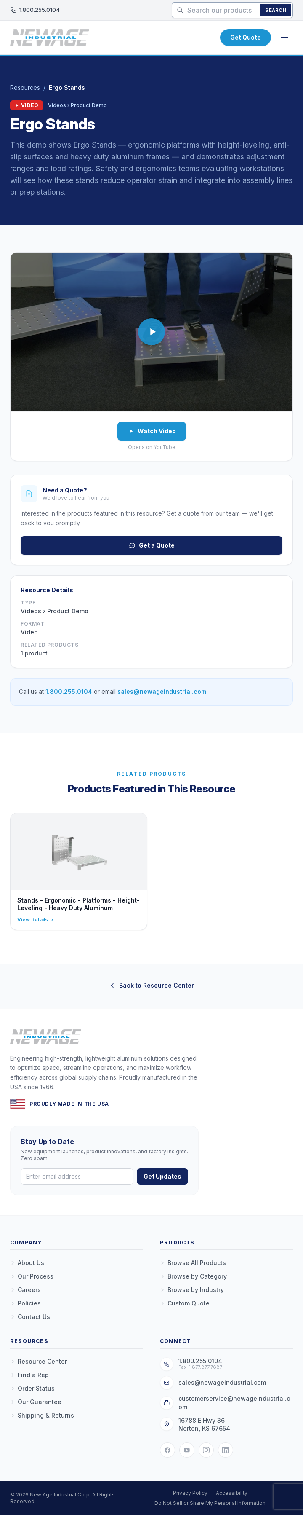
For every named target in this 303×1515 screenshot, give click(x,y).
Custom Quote (185, 1303)
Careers (25, 1289)
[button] (151, 331)
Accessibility (231, 1493)
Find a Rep (29, 1374)
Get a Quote (152, 545)
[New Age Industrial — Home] (49, 37)
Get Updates (162, 1176)
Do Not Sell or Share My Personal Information (210, 1503)
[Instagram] (206, 1450)
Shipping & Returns (42, 1415)
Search (275, 10)
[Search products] (232, 10)
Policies (25, 1303)
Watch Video (152, 431)
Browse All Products (193, 1262)
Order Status (32, 1388)
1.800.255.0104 (35, 9)
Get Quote (245, 37)
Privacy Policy (190, 1493)
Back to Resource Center (151, 985)
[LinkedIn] (225, 1450)
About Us (27, 1262)
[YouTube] (186, 1450)
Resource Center (38, 1361)
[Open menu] (284, 37)
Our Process (31, 1276)
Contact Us (30, 1316)
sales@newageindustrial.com (161, 691)
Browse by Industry (192, 1289)
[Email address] (77, 1176)
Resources (25, 87)
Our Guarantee (35, 1401)
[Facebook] (167, 1450)
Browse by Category (193, 1276)
